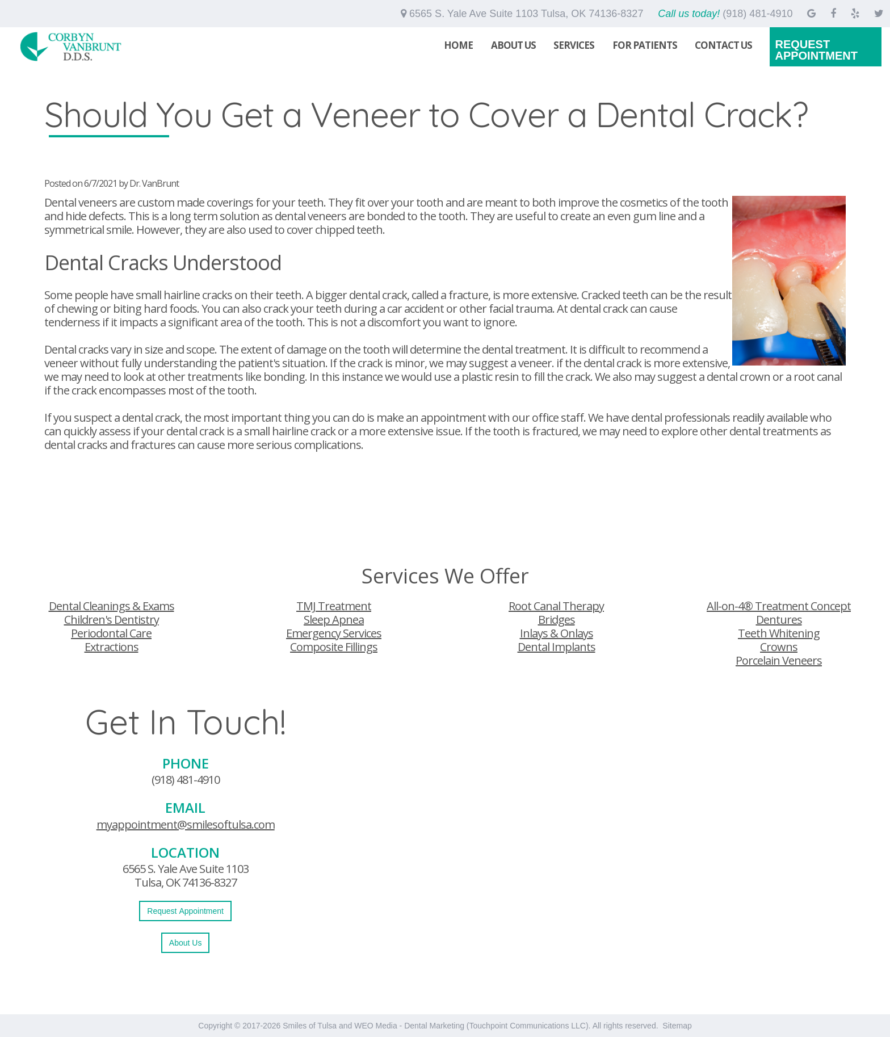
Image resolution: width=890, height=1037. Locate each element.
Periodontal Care (111, 633)
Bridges (556, 619)
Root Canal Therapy (556, 606)
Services (573, 45)
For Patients (644, 45)
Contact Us (723, 45)
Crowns (778, 646)
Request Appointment (816, 50)
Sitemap (676, 1025)
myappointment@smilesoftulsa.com (185, 824)
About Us (513, 45)
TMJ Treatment (333, 606)
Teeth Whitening (779, 633)
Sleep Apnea (334, 619)
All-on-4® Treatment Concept (779, 606)
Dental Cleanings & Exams (111, 606)
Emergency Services (333, 633)
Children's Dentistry (111, 619)
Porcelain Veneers (779, 660)
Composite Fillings (333, 646)
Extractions (111, 646)
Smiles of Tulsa (310, 1025)
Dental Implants (556, 646)
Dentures (779, 619)
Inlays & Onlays (556, 633)
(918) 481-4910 (186, 779)
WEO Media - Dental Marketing (409, 1025)
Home (458, 45)
